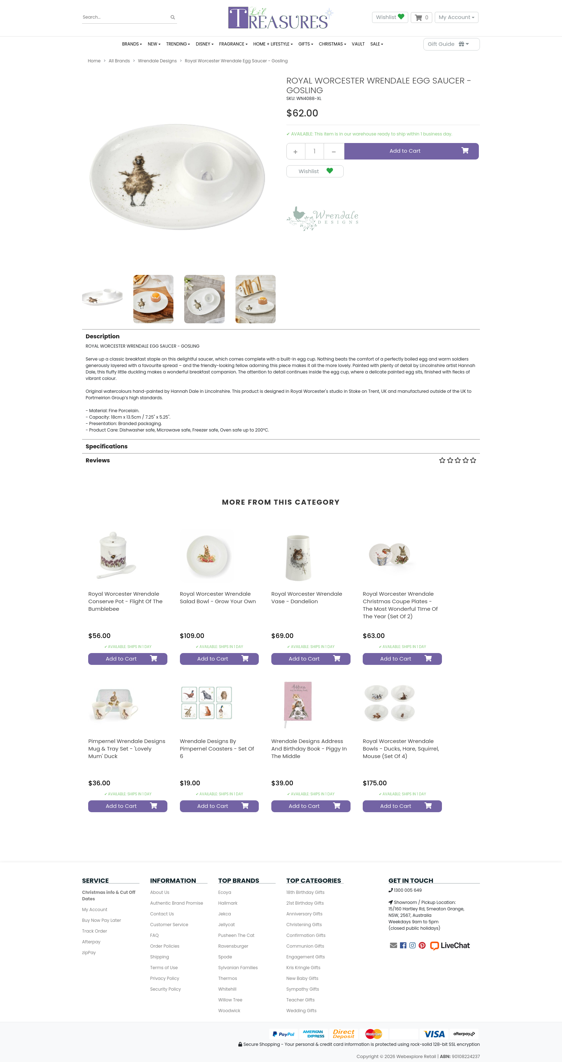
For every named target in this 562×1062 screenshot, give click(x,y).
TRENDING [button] (176, 44)
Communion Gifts (305, 946)
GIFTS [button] (304, 44)
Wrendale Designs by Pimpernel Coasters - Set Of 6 (217, 748)
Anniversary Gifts (304, 914)
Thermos (227, 978)
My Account (454, 17)
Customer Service (169, 924)
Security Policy (165, 989)
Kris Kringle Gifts (303, 968)
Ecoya (224, 892)
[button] (315, 171)
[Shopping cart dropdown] (421, 17)
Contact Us (162, 914)
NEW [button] (152, 44)
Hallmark (227, 903)
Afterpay (91, 942)
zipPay (89, 952)
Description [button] (103, 336)
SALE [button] (375, 44)
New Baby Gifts (302, 978)
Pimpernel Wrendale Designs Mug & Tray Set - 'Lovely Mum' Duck (126, 748)
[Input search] (129, 17)
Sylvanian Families (238, 968)
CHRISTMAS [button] (331, 44)
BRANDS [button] (130, 44)
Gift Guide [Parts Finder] (448, 44)
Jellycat (226, 924)
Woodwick (229, 1011)
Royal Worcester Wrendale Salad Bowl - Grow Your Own (218, 597)
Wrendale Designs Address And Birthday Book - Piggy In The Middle (309, 748)
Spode (225, 957)
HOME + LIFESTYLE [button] (271, 44)
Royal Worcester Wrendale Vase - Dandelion (306, 597)
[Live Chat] (449, 945)
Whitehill (227, 989)
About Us (160, 892)
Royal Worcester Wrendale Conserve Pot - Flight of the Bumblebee (125, 601)
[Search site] (172, 17)
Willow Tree (230, 1000)
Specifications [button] (107, 446)
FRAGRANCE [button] (231, 44)
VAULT (358, 44)
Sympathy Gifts (302, 989)
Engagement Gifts (305, 957)
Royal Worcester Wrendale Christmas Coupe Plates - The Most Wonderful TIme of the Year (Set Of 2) (400, 605)
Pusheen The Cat (236, 935)
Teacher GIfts (300, 1000)
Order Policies (165, 946)
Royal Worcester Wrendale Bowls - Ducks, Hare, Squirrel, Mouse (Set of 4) (401, 748)
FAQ (154, 935)
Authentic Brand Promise (176, 903)
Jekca (224, 914)
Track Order (94, 931)
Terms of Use (164, 968)
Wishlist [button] (390, 17)
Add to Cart (429, 150)
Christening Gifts (304, 924)
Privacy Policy (164, 978)
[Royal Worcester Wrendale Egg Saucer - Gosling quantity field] (314, 151)
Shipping (159, 957)
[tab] (281, 381)
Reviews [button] (281, 460)
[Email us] (393, 945)
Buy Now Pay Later (101, 920)
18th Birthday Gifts (305, 892)
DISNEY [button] (203, 44)
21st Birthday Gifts (305, 903)
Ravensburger (233, 946)
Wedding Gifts (301, 1011)
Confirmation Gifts (305, 935)
